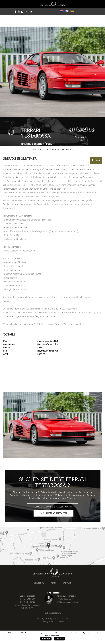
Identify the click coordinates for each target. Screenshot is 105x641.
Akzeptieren (46, 638)
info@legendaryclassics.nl (28, 605)
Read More (59, 638)
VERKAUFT (36, 149)
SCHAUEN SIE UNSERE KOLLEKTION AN (53, 506)
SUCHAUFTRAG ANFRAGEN (53, 513)
